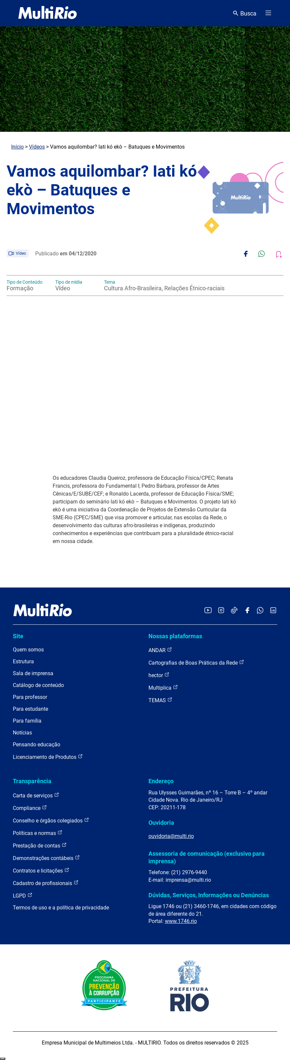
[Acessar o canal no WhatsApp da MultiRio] (260, 611)
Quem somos (28, 649)
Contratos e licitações (41, 870)
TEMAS (160, 700)
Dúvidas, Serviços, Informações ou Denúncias (208, 895)
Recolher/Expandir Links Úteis (2, 1059)
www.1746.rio (181, 921)
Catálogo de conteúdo (38, 685)
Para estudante (30, 709)
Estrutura (23, 661)
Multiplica (163, 687)
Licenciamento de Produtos (48, 756)
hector (159, 675)
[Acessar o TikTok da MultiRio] (234, 611)
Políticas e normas (38, 832)
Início (17, 147)
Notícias (22, 733)
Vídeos (37, 147)
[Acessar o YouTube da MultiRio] (208, 611)
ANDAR (160, 649)
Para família (27, 721)
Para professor (30, 697)
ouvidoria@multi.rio (171, 836)
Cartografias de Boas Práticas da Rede (196, 662)
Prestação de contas (40, 845)
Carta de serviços (36, 795)
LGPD (23, 895)
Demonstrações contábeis (46, 857)
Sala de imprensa (33, 673)
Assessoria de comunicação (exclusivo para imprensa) (206, 857)
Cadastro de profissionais (46, 882)
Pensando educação (36, 744)
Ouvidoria (161, 822)
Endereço (160, 781)
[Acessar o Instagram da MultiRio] (221, 611)
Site (18, 636)
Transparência (32, 781)
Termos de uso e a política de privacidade (61, 907)
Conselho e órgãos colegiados (51, 820)
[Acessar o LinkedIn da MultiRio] (273, 611)
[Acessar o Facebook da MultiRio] (247, 611)
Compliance (30, 807)
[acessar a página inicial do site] (47, 13)
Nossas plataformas (175, 636)
